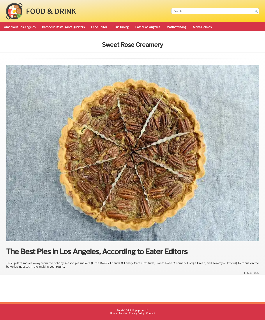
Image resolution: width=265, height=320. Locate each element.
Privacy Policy (136, 313)
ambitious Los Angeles (20, 27)
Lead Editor (99, 27)
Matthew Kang (176, 27)
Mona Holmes (202, 27)
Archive (123, 313)
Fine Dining (121, 27)
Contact (150, 313)
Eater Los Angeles (147, 27)
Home (113, 313)
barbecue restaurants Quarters (63, 27)
